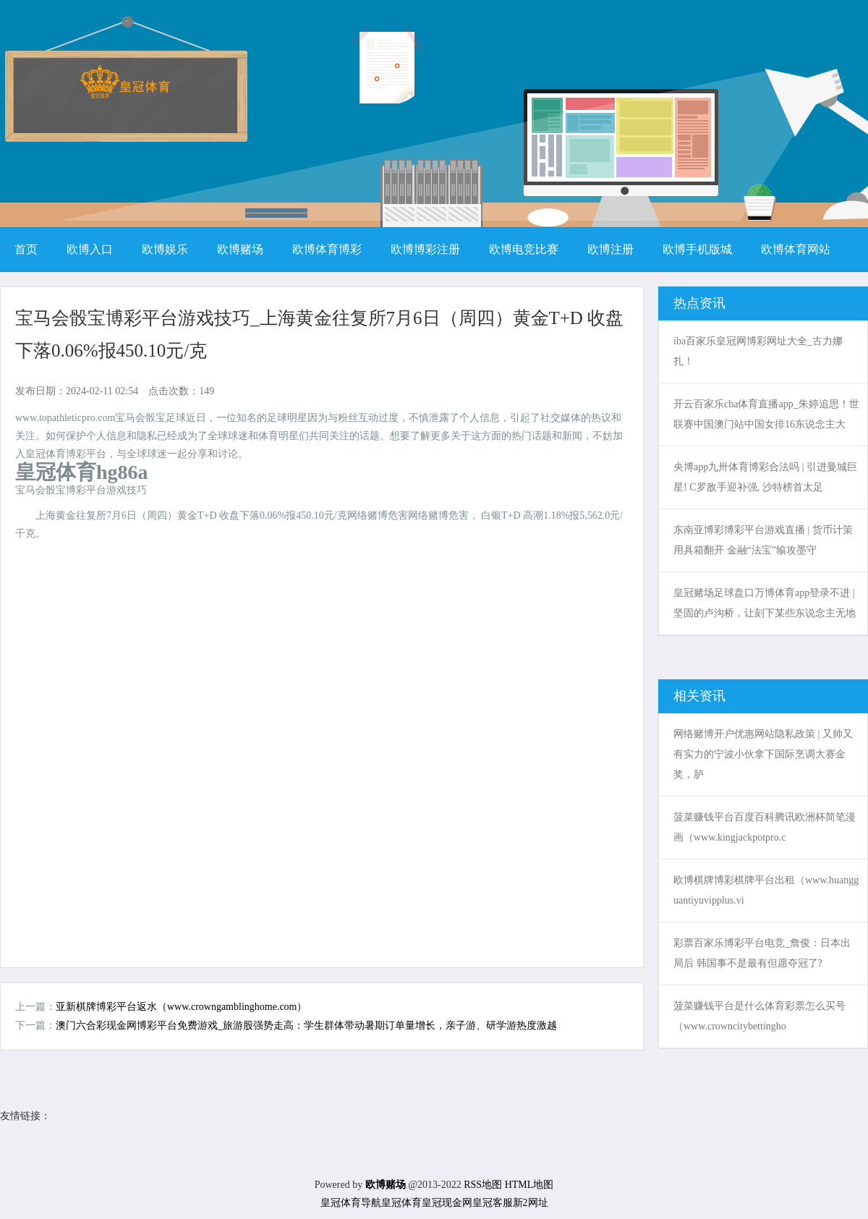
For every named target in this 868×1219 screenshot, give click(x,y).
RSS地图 (483, 1184)
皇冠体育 (401, 1202)
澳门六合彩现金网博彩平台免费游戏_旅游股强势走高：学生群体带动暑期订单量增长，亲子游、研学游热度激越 (306, 1025)
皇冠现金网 (447, 1202)
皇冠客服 (492, 1202)
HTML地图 (529, 1184)
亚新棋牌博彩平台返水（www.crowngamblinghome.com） (181, 1006)
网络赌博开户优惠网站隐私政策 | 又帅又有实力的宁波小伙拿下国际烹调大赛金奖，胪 (763, 754)
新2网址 (530, 1202)
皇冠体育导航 (350, 1202)
